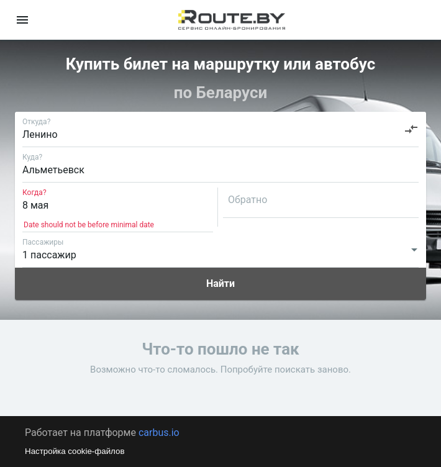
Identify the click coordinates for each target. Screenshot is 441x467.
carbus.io (159, 432)
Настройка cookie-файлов (75, 451)
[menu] (22, 20)
